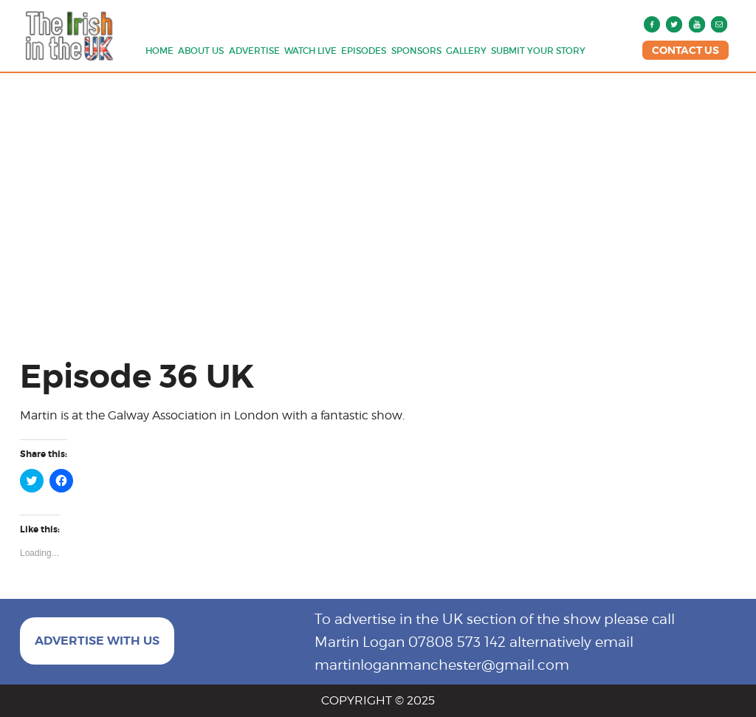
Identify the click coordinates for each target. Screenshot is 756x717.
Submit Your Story (538, 50)
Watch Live (310, 50)
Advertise (254, 50)
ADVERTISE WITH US (97, 640)
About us (201, 50)
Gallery (466, 50)
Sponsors (416, 50)
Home (159, 50)
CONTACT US (685, 50)
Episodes (363, 50)
